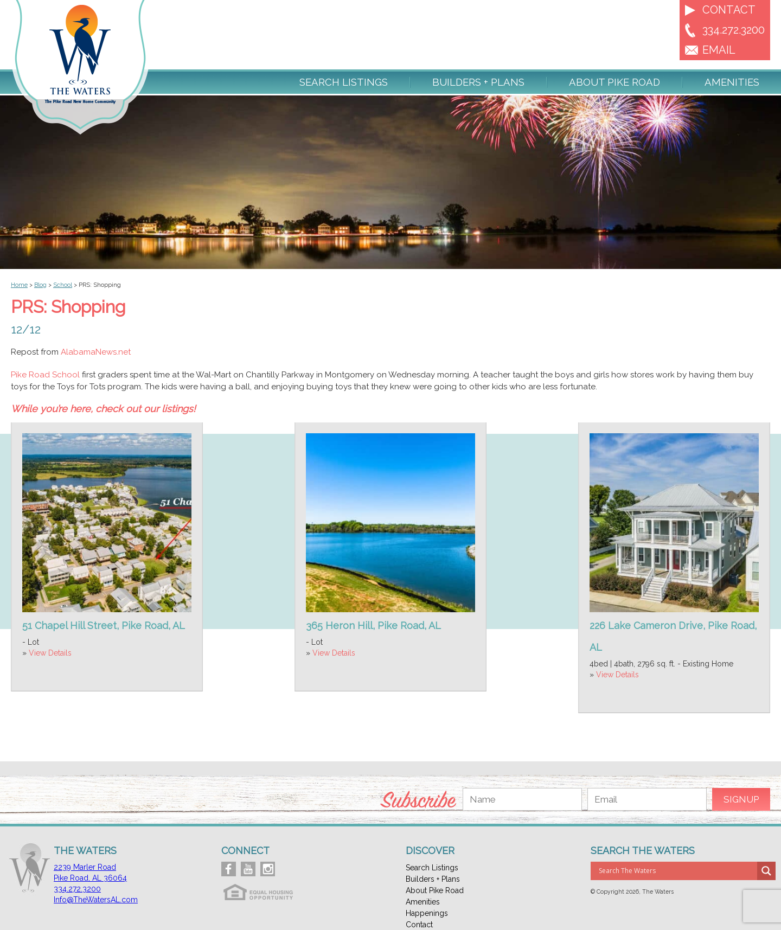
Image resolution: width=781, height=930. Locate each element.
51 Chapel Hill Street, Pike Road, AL (103, 625)
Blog (40, 284)
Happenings (427, 913)
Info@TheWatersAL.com (96, 899)
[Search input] (676, 871)
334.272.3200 (733, 29)
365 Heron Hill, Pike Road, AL (373, 625)
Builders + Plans (478, 82)
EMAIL (718, 49)
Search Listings (343, 82)
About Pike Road (614, 82)
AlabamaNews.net (96, 352)
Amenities (732, 82)
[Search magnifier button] (766, 871)
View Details (50, 653)
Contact (729, 9)
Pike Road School (45, 375)
